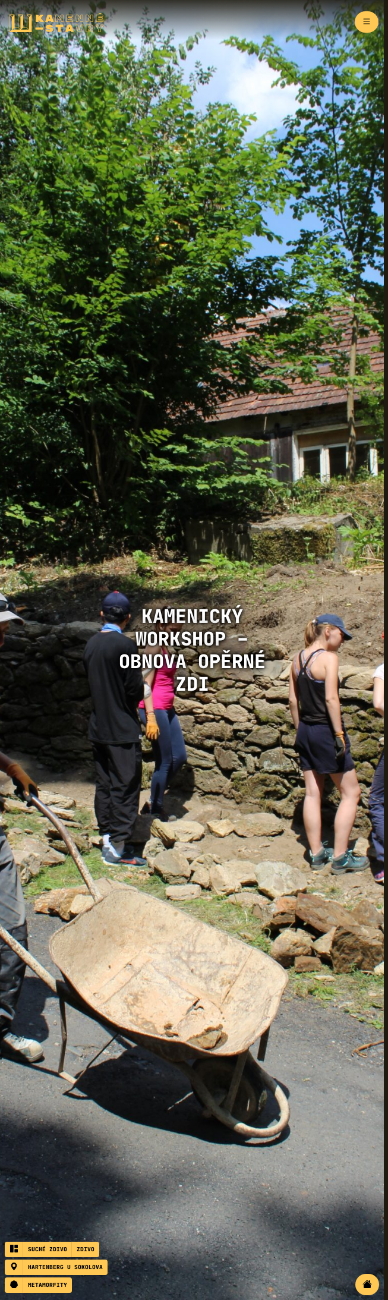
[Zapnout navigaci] (366, 22)
